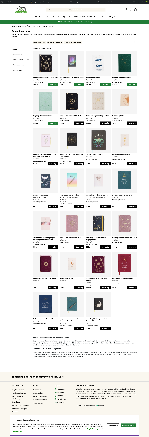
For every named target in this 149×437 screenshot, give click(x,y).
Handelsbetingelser (19, 393)
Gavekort (117, 17)
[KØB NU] (53, 84)
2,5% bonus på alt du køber (106, 2)
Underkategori (18, 65)
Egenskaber (17, 70)
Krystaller (50, 42)
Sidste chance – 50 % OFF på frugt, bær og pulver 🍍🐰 (74, 22)
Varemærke (18, 60)
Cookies (15, 412)
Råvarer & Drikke (35, 17)
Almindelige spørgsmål (20, 409)
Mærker (104, 17)
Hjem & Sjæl (67, 17)
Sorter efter (17, 54)
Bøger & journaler (48, 26)
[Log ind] (126, 10)
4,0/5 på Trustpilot (74, 2)
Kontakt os (16, 402)
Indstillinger (113, 425)
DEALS (89, 17)
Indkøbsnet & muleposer (73, 42)
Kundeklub (37, 390)
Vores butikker (38, 403)
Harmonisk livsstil (34, 26)
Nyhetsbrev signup (40, 396)
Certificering (38, 393)
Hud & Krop (57, 17)
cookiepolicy (17, 431)
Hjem (13, 26)
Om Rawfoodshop (40, 400)
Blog (111, 17)
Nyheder (97, 17)
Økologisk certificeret (140, 2)
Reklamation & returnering (17, 397)
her (18, 429)
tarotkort (59, 42)
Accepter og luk (128, 425)
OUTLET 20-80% (79, 17)
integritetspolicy (92, 429)
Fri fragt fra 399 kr (9, 2)
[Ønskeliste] (131, 10)
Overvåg (79, 123)
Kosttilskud (47, 17)
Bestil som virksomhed (20, 405)
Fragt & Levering (18, 390)
